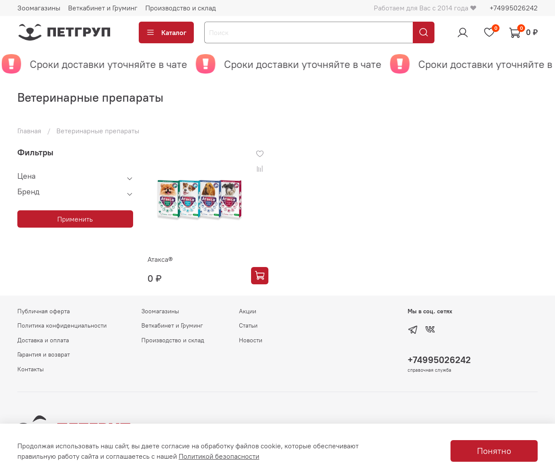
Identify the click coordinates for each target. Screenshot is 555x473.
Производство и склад (180, 7)
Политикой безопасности (219, 456)
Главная (29, 130)
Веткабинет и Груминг (102, 7)
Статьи (248, 325)
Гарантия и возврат (43, 354)
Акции (247, 311)
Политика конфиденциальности (62, 325)
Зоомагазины (38, 7)
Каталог (166, 32)
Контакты (30, 369)
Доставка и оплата (43, 340)
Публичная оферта (43, 311)
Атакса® (160, 259)
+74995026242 (514, 7)
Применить (75, 219)
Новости (250, 340)
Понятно (494, 450)
